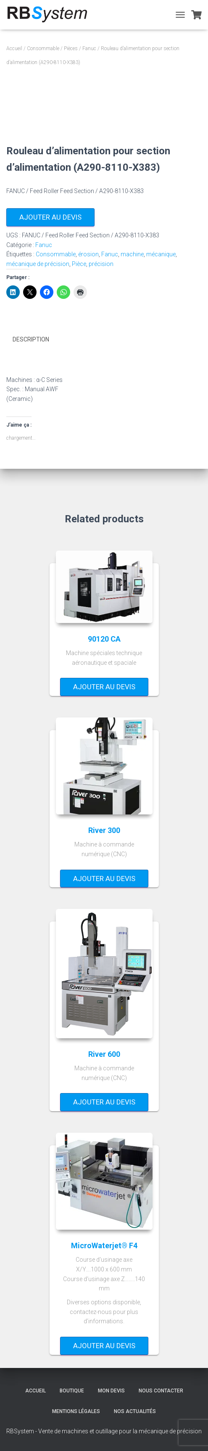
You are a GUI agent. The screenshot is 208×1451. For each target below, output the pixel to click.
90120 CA (104, 638)
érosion (88, 254)
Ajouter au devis (50, 217)
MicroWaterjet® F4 (104, 1245)
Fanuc (89, 48)
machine (132, 254)
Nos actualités (135, 1411)
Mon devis (111, 1391)
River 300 (104, 829)
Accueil (14, 48)
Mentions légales (76, 1411)
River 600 (104, 1053)
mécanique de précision (37, 264)
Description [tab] (31, 339)
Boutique (72, 1391)
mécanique (161, 254)
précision (101, 264)
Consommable (43, 48)
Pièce (79, 264)
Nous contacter (161, 1391)
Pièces (71, 48)
